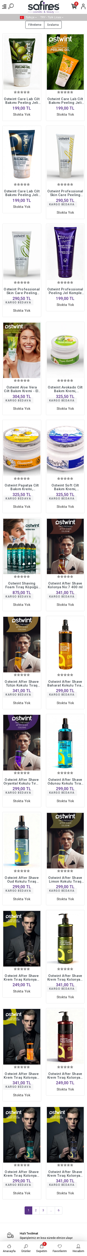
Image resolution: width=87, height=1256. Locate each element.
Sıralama (53, 24)
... (51, 1210)
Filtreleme (34, 24)
